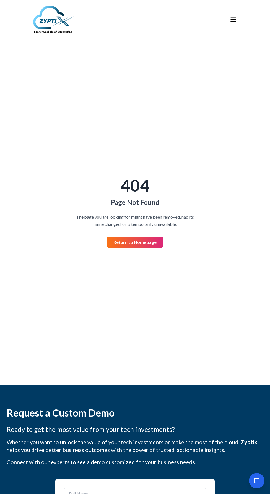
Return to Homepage (135, 242)
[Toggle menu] (233, 19)
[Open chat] (256, 480)
